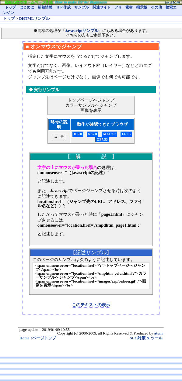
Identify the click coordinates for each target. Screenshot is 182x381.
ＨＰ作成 (63, 7)
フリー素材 (123, 7)
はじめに (26, 7)
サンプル (81, 7)
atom (158, 333)
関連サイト (102, 7)
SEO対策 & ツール (146, 338)
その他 (156, 7)
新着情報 (45, 7)
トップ (10, 7)
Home (24, 338)
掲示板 (141, 7)
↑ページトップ (43, 338)
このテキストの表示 (91, 304)
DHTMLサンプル (34, 18)
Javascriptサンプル (81, 31)
